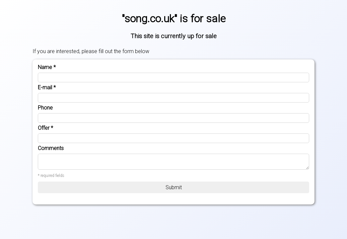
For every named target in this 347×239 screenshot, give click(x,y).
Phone (45, 108)
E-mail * (47, 87)
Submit (174, 187)
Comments (51, 148)
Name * (47, 67)
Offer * (45, 128)
